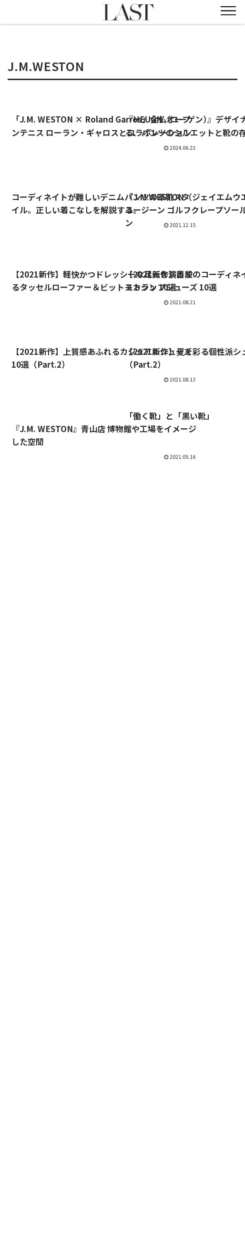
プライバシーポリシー (201, 1210)
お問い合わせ (122, 1210)
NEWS (43, 1182)
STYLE (202, 1182)
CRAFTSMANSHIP (43, 1196)
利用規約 (43, 1210)
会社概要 (201, 1196)
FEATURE (122, 1182)
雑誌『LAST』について (123, 1196)
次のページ (122, 514)
